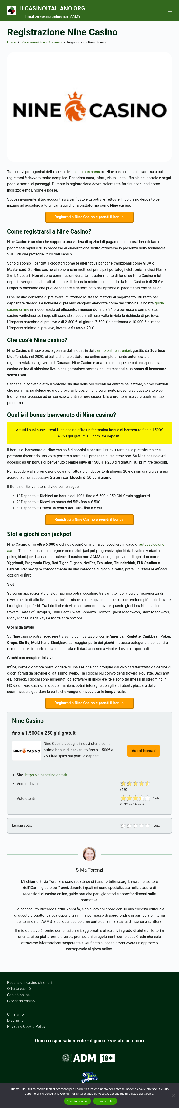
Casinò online (18, 995)
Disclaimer (16, 1020)
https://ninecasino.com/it (46, 777)
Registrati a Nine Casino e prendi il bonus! (89, 217)
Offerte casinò (19, 989)
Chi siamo (15, 1014)
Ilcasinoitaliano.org (61, 7)
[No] (173, 1095)
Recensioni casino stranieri (29, 982)
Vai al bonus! (143, 752)
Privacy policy (105, 1101)
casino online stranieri (113, 351)
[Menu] (170, 10)
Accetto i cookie (77, 1101)
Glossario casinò (21, 1001)
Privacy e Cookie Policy (26, 1026)
